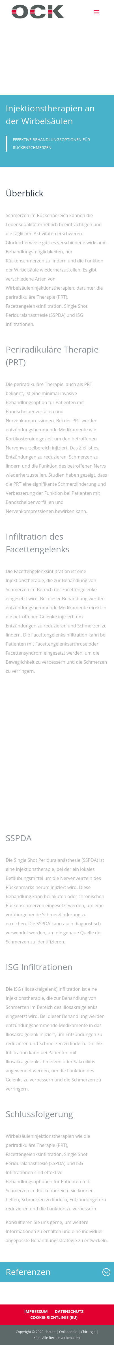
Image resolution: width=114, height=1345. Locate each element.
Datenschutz (69, 1311)
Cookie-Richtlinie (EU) (54, 1317)
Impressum (36, 1311)
